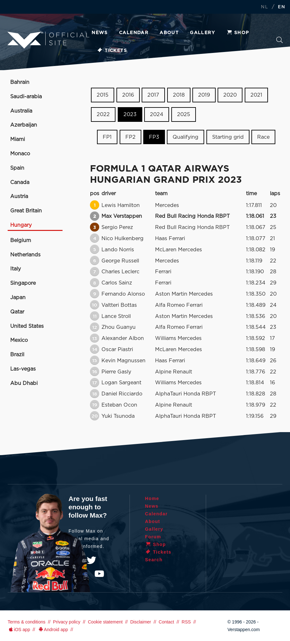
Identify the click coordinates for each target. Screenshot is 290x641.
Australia (21, 111)
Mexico (19, 340)
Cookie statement (105, 621)
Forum (153, 536)
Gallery (202, 33)
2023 (130, 114)
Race (263, 136)
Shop (237, 33)
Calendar (133, 33)
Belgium (20, 240)
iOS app (19, 629)
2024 (156, 114)
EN (281, 7)
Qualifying (185, 136)
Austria (19, 196)
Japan (18, 297)
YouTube (99, 574)
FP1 (107, 136)
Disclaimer (140, 621)
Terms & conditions (26, 621)
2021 (256, 95)
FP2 (130, 136)
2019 (204, 95)
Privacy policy (66, 621)
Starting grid (228, 136)
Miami (17, 139)
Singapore (23, 283)
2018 (179, 95)
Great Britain (26, 210)
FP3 (154, 136)
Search (279, 40)
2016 (128, 95)
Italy (15, 268)
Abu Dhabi (24, 383)
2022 (103, 114)
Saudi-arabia (26, 96)
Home (152, 498)
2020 (230, 95)
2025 (183, 114)
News (100, 33)
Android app (53, 629)
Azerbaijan (23, 125)
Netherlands (25, 254)
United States (27, 326)
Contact (166, 621)
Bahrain (19, 82)
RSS (186, 621)
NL (264, 7)
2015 (102, 95)
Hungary (21, 225)
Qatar (17, 311)
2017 (153, 95)
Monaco (20, 153)
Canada (19, 182)
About (169, 33)
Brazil (17, 354)
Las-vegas (23, 369)
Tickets (112, 50)
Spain (17, 168)
